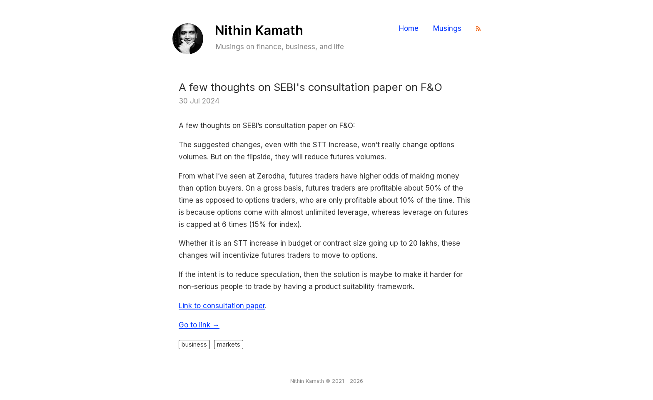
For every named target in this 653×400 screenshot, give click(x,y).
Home (409, 28)
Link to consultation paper (222, 306)
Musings (447, 28)
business (194, 344)
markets (228, 344)
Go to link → (199, 325)
